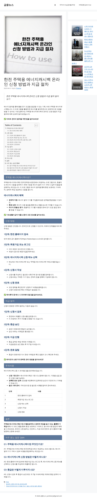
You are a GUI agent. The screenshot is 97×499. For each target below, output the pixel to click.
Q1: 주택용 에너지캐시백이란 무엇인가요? (22, 166)
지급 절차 (9, 147)
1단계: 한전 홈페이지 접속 (17, 135)
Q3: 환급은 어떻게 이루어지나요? (20, 170)
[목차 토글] (35, 125)
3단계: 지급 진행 (15, 154)
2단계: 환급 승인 (15, 151)
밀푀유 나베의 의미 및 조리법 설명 (16, 484)
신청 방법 (9, 133)
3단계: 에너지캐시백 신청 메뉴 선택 (20, 140)
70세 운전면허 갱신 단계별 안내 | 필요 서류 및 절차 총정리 (24, 486)
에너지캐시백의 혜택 (16, 131)
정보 (7, 482)
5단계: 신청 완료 (15, 144)
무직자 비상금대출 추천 (67, 5)
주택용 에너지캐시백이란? (15, 128)
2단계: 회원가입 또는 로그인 (18, 138)
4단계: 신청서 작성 (15, 142)
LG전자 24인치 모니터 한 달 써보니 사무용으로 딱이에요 (82, 51)
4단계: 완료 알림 (15, 156)
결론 (7, 161)
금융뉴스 (9, 4)
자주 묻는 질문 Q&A (13, 163)
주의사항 (9, 158)
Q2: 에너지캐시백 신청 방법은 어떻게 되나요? (23, 168)
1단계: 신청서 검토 (15, 149)
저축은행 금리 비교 (85, 5)
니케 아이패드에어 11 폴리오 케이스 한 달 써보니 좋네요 (82, 28)
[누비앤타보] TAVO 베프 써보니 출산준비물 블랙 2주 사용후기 (82, 42)
